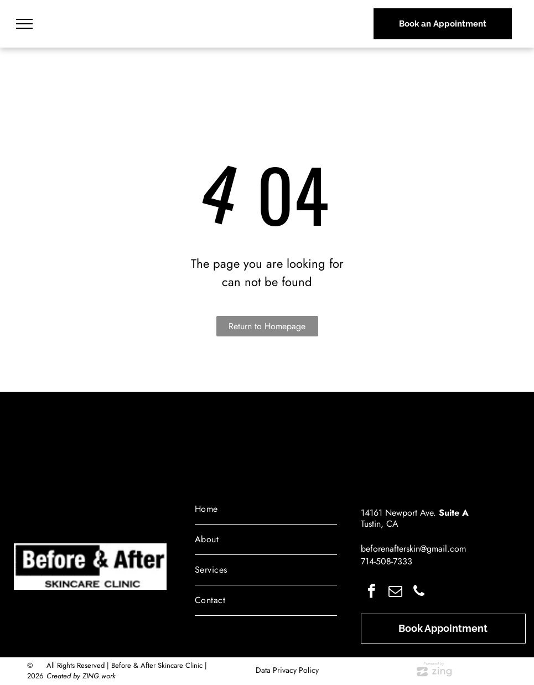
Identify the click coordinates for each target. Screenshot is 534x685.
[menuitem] (266, 509)
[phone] (418, 592)
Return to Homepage (267, 326)
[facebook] (371, 592)
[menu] (24, 23)
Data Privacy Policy (287, 670)
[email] (395, 592)
